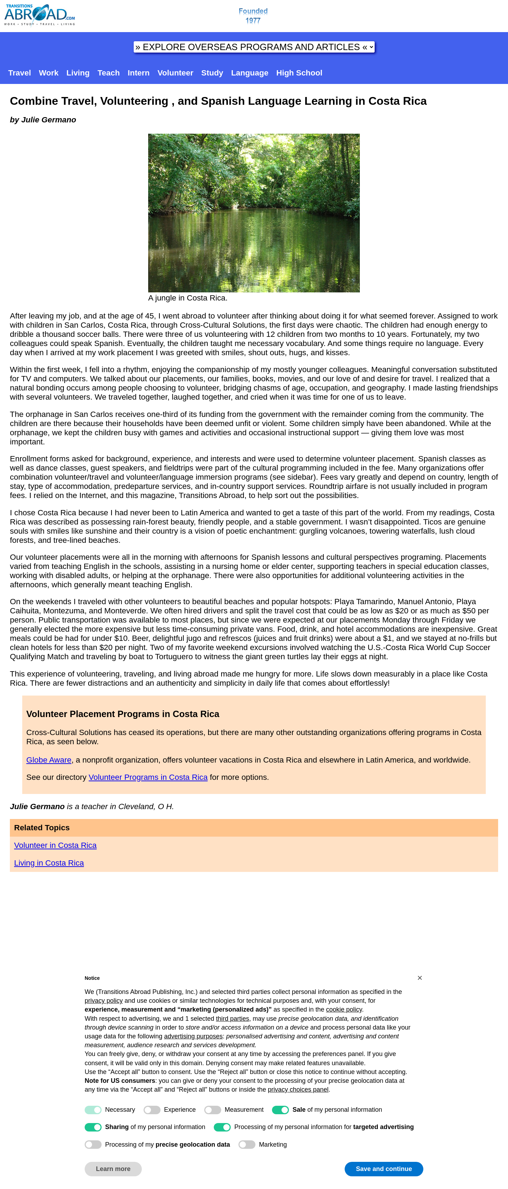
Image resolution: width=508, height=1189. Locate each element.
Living (78, 72)
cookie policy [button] (344, 1009)
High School (299, 72)
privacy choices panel (298, 1089)
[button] (419, 977)
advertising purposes (193, 1036)
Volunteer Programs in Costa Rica (148, 777)
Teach (109, 72)
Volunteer (176, 72)
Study (212, 72)
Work (49, 72)
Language (249, 72)
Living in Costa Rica (49, 863)
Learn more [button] (113, 1168)
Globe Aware (49, 760)
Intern (139, 72)
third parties (232, 1018)
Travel (19, 72)
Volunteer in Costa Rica (55, 845)
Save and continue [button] (384, 1168)
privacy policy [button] (104, 1000)
